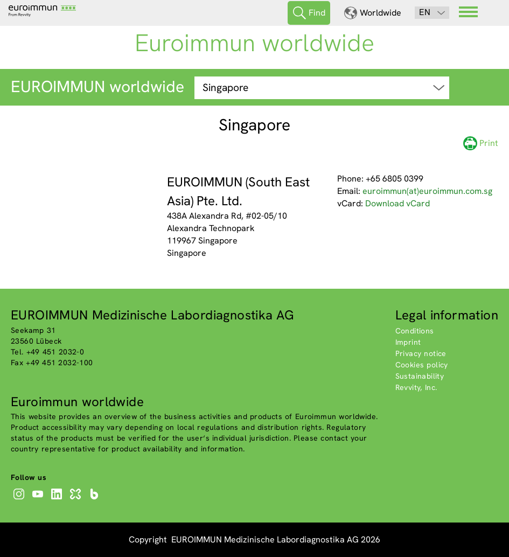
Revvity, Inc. (416, 387)
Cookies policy (421, 365)
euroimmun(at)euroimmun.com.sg (427, 191)
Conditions (414, 331)
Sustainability (419, 376)
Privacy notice (421, 353)
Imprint (408, 342)
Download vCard (397, 203)
